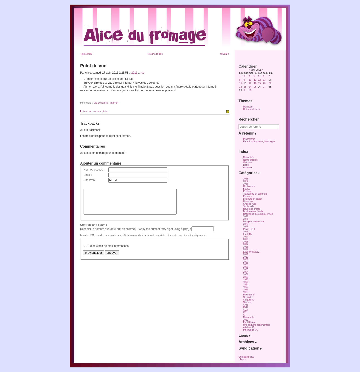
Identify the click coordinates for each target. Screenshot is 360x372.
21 (269, 83)
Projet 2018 (249, 229)
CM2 (245, 304)
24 (250, 86)
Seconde (247, 297)
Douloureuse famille (253, 211)
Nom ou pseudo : (94, 169)
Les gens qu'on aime (253, 221)
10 (250, 80)
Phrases (247, 196)
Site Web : (90, 180)
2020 (245, 224)
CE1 (245, 312)
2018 (245, 231)
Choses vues (249, 204)
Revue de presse (252, 209)
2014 (245, 244)
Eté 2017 (247, 234)
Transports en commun (255, 194)
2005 (245, 269)
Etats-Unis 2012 (251, 252)
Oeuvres (247, 162)
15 (240, 83)
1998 (245, 279)
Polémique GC (250, 330)
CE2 (245, 310)
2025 (245, 178)
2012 (245, 249)
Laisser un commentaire (94, 111)
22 (240, 86)
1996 (245, 282)
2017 (245, 236)
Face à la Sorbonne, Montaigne (259, 141)
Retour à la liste (154, 54)
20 (264, 83)
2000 (245, 277)
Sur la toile (248, 206)
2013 (245, 246)
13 (264, 80)
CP (244, 315)
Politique (247, 191)
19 (259, 83)
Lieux (246, 165)
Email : (88, 174)
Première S (249, 294)
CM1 (245, 307)
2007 (245, 262)
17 (250, 83)
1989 (245, 292)
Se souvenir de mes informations (108, 250)
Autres (243, 359)
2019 (245, 226)
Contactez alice (246, 356)
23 (245, 86)
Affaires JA (248, 327)
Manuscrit (248, 106)
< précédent (86, 54)
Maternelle (248, 317)
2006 (245, 267)
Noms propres (250, 160)
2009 (245, 259)
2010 (245, 257)
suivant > (224, 54)
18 (255, 83)
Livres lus (248, 201)
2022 (245, 216)
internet (114, 102)
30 (245, 90)
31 (250, 90)
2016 (245, 239)
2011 (134, 72)
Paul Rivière (249, 322)
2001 (245, 274)
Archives (248, 342)
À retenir (247, 133)
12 (259, 80)
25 (255, 86)
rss (142, 72)
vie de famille (101, 102)
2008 (245, 264)
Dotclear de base (252, 109)
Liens (245, 335)
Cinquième (248, 299)
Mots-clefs (248, 157)
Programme (249, 139)
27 (264, 86)
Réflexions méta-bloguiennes (258, 214)
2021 (245, 219)
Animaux (247, 167)
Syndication (250, 348)
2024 (245, 181)
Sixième (247, 302)
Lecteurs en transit (252, 199)
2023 (245, 183)
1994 (245, 284)
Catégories (249, 173)
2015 (245, 241)
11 (255, 80)
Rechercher (249, 119)
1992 (245, 287)
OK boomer (249, 186)
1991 (245, 289)
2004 (245, 272)
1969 (245, 320)
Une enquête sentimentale (256, 325)
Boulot (246, 188)
